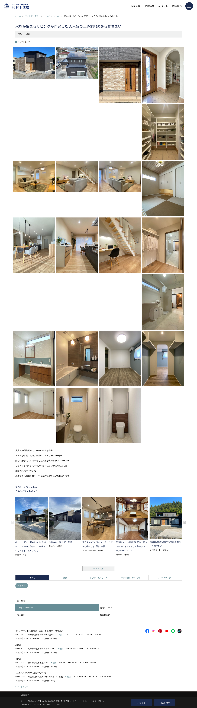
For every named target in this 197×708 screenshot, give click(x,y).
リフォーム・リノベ (98, 577)
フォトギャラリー (25, 607)
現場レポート (106, 607)
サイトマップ (22, 687)
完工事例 (21, 615)
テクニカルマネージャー (132, 577)
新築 (65, 577)
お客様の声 (105, 615)
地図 (61, 635)
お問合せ (135, 6)
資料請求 (149, 6)
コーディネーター (165, 577)
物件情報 (177, 6)
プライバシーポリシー (81, 701)
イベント (163, 6)
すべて (23, 586)
